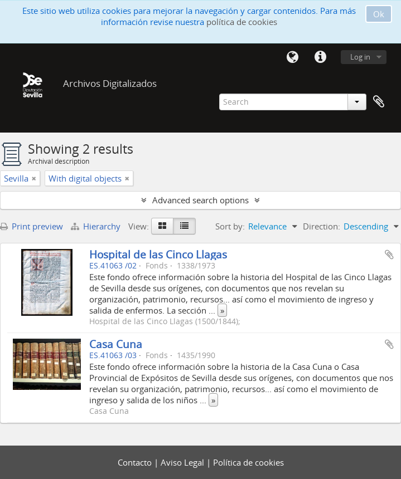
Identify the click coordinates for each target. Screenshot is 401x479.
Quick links (320, 57)
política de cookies (241, 21)
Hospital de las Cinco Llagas (158, 254)
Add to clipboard (389, 254)
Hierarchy (97, 226)
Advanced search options (200, 200)
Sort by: (230, 226)
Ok (378, 13)
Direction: (321, 226)
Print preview (31, 226)
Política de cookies (248, 462)
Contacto (136, 462)
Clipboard (379, 102)
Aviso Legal (183, 462)
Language (292, 57)
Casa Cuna (115, 344)
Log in (360, 57)
